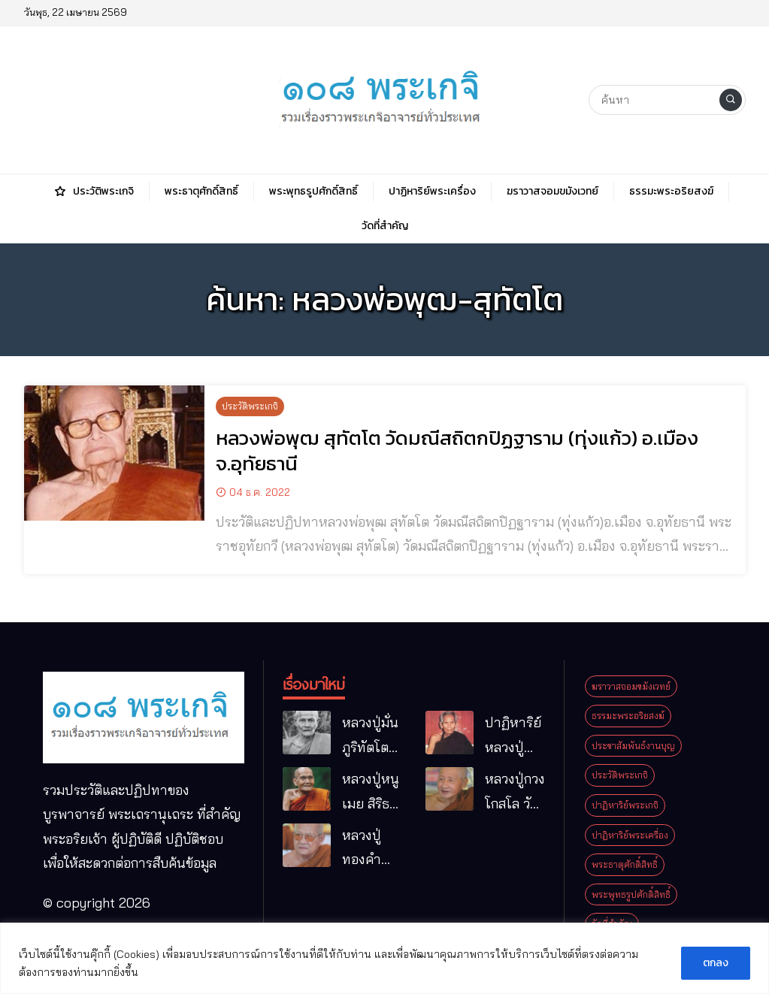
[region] (384, 958)
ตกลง (715, 963)
